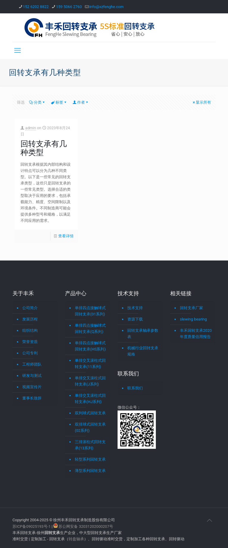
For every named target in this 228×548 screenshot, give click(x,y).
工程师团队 (32, 364)
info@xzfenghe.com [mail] (106, 6)
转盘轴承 (76, 539)
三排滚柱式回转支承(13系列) (90, 445)
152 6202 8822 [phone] (36, 6)
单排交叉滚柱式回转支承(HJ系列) (90, 398)
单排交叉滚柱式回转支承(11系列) (90, 363)
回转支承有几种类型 (43, 148)
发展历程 (30, 319)
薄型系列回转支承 (90, 470)
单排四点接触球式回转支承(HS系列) (90, 346)
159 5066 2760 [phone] (69, 6)
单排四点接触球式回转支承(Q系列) (90, 328)
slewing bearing (193, 319)
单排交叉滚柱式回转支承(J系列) (90, 381)
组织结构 (30, 330)
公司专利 (30, 353)
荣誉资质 (30, 341)
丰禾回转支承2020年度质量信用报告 (196, 333)
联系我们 (135, 388)
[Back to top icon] (209, 520)
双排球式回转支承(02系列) (90, 427)
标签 (59, 102)
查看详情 (66, 236)
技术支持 (135, 308)
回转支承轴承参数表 (142, 333)
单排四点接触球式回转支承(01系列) (90, 311)
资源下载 (135, 319)
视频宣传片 (32, 387)
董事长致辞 (32, 398)
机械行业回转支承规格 (142, 351)
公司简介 (30, 308)
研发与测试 (32, 375)
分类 (37, 102)
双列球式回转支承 (90, 413)
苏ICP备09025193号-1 (32, 526)
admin (30, 128)
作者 (80, 102)
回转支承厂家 (191, 308)
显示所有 (201, 102)
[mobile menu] (17, 50)
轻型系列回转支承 (90, 459)
